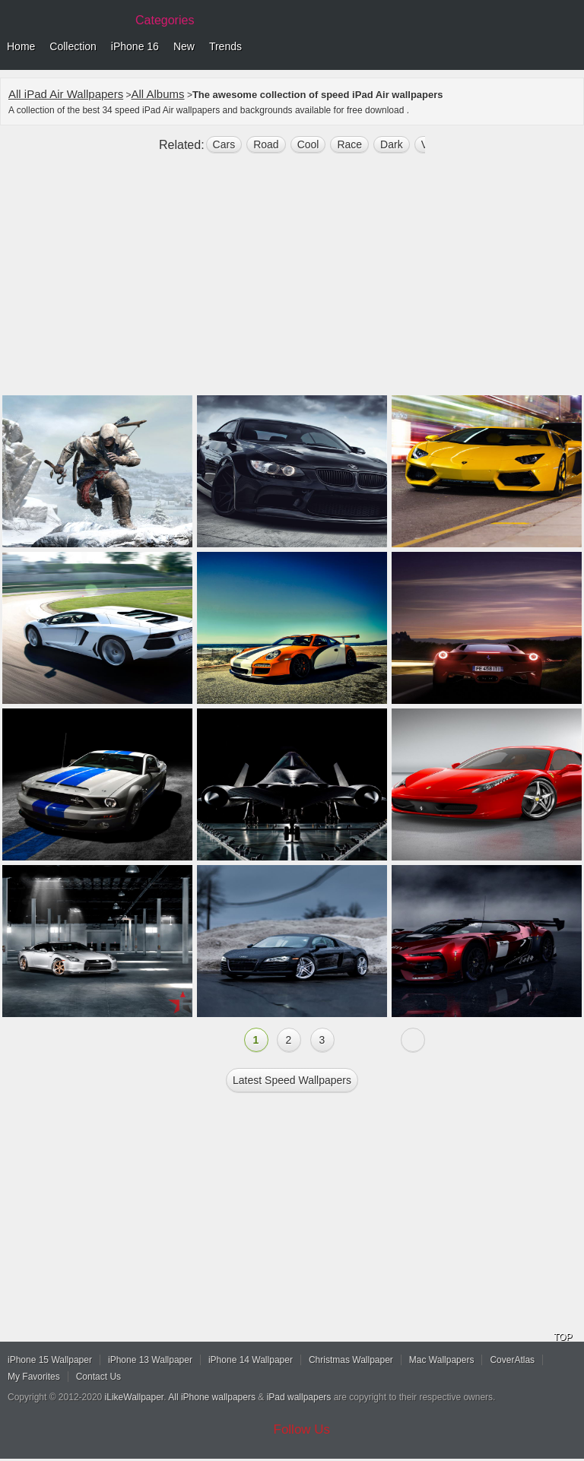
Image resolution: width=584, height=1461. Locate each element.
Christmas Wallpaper (351, 1360)
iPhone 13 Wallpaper (150, 1360)
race (349, 144)
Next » (413, 1040)
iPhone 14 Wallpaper (250, 1360)
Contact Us (98, 1376)
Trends (225, 46)
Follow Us (302, 1429)
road (265, 144)
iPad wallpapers (299, 1397)
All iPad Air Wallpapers (65, 93)
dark (391, 144)
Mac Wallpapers (441, 1360)
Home (21, 46)
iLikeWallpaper (134, 1397)
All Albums (158, 93)
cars (224, 144)
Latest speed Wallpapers (292, 1080)
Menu (568, 47)
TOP (563, 1337)
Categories (164, 20)
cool (308, 144)
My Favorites (34, 1376)
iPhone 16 (135, 46)
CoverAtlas (512, 1360)
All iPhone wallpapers (212, 1397)
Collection (72, 46)
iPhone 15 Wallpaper (50, 1360)
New (184, 46)
